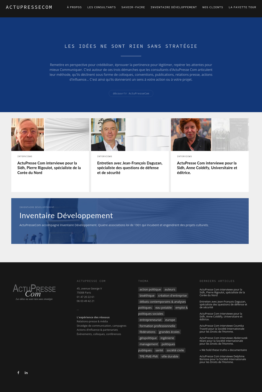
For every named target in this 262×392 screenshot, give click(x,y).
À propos (74, 7)
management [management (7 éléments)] (149, 344)
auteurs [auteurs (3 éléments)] (170, 289)
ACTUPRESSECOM (29, 7)
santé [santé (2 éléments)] (159, 350)
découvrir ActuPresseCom (131, 93)
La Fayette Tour (242, 7)
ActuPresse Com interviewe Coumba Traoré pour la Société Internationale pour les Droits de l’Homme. (222, 328)
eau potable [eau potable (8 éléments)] (163, 307)
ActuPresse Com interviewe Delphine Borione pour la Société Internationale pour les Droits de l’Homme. (223, 359)
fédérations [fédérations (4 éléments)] (147, 332)
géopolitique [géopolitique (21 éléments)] (148, 338)
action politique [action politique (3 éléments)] (150, 289)
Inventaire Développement (173, 7)
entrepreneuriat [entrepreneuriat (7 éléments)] (150, 320)
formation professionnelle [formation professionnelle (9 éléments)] (157, 326)
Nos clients (212, 7)
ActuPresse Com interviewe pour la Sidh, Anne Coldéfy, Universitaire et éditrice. (207, 168)
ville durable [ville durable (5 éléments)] (169, 356)
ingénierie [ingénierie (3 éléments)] (167, 338)
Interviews (24, 156)
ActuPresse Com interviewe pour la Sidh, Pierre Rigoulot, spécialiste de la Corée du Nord (49, 168)
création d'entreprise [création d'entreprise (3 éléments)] (172, 295)
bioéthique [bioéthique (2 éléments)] (147, 295)
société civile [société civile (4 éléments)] (175, 350)
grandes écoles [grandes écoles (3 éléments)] (169, 332)
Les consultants (101, 7)
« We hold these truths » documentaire (223, 349)
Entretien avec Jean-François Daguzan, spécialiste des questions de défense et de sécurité (130, 168)
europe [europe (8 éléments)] (170, 320)
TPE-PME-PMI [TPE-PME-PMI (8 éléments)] (149, 356)
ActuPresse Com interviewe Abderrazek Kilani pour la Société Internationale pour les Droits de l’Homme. (223, 340)
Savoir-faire (133, 7)
